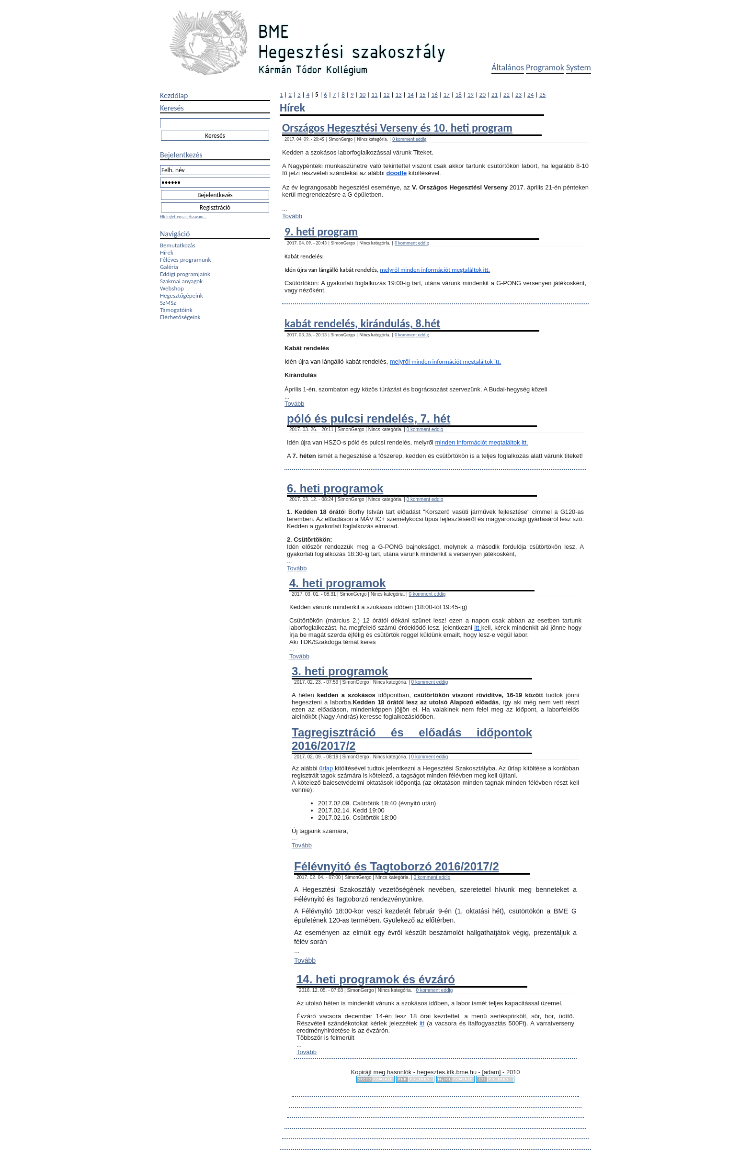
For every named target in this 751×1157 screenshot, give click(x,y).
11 (374, 94)
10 (362, 94)
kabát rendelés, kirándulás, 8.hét (362, 323)
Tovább (292, 216)
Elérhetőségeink (180, 317)
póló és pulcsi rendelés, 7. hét (368, 418)
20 (482, 94)
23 (518, 94)
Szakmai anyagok (181, 281)
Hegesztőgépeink (181, 295)
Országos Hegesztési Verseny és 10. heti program (397, 127)
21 (494, 94)
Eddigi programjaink (185, 274)
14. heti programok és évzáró (375, 979)
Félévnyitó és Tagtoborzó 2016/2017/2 (396, 866)
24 (530, 94)
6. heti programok (335, 488)
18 (458, 94)
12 (386, 94)
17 (447, 94)
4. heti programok (337, 583)
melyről (390, 269)
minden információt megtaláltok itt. (445, 269)
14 (410, 94)
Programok (545, 67)
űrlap (327, 768)
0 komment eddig (409, 139)
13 (398, 94)
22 (506, 94)
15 (423, 94)
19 (470, 94)
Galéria (169, 266)
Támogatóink (176, 309)
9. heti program (321, 231)
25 (542, 94)
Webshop (172, 288)
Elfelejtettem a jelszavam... (183, 216)
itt (477, 627)
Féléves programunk (185, 259)
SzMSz (168, 302)
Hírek (166, 252)
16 (435, 94)
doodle (397, 173)
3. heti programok (340, 671)
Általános (507, 67)
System (578, 67)
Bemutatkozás (177, 245)
